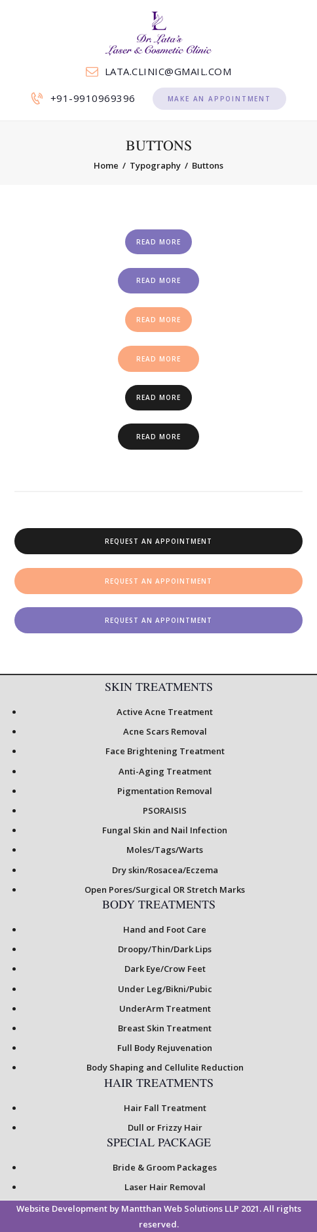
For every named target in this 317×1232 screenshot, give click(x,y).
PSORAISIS (165, 810)
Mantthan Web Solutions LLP (179, 1208)
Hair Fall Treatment (165, 1108)
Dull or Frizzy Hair (165, 1127)
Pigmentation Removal (164, 791)
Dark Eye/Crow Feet (165, 968)
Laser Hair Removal (165, 1187)
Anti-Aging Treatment (165, 771)
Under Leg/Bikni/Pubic (165, 989)
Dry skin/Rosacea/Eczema (165, 870)
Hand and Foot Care (164, 929)
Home (106, 165)
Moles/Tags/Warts (164, 850)
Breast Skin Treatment (165, 1028)
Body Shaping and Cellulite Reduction (165, 1067)
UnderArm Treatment (165, 1008)
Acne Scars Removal (165, 731)
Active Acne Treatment (165, 712)
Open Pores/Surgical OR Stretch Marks (164, 889)
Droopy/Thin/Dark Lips (165, 949)
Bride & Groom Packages (165, 1167)
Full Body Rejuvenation (164, 1048)
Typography (155, 165)
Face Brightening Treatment (165, 751)
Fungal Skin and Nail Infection (164, 830)
